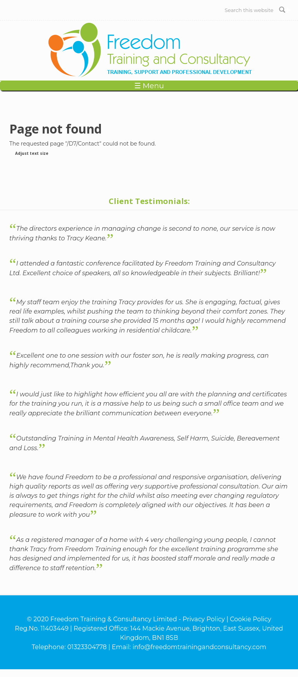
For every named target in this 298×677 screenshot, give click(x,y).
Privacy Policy (204, 619)
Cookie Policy (250, 619)
